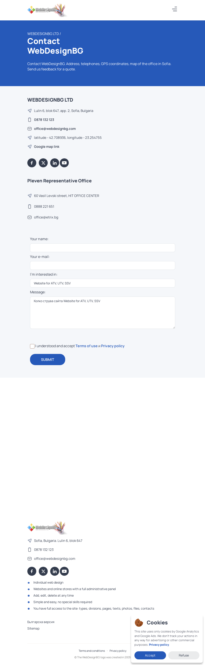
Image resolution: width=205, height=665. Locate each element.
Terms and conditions (92, 651)
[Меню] (175, 9)
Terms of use (87, 345)
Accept (150, 655)
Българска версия (40, 622)
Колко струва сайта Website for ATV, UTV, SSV (102, 313)
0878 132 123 (44, 119)
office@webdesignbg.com (55, 128)
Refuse (184, 655)
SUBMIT (47, 359)
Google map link (46, 146)
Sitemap (33, 628)
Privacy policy (113, 345)
